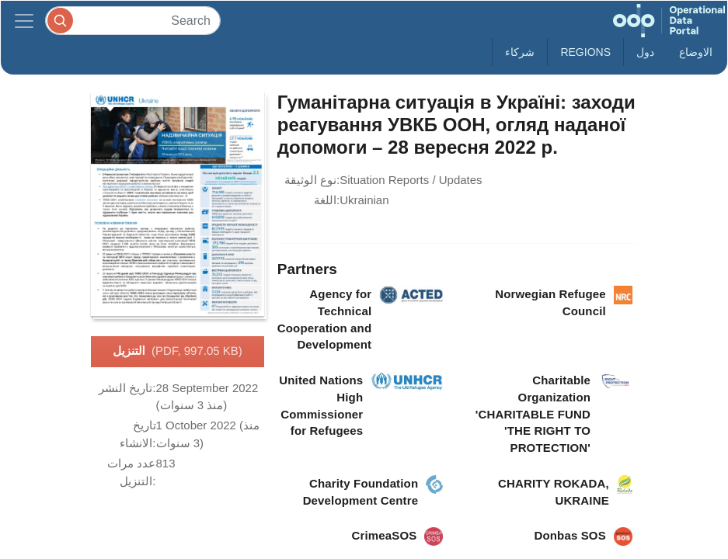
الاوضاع (695, 52)
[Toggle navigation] (24, 20)
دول (645, 52)
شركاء (520, 52)
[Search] (133, 20)
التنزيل (177, 352)
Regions (585, 52)
